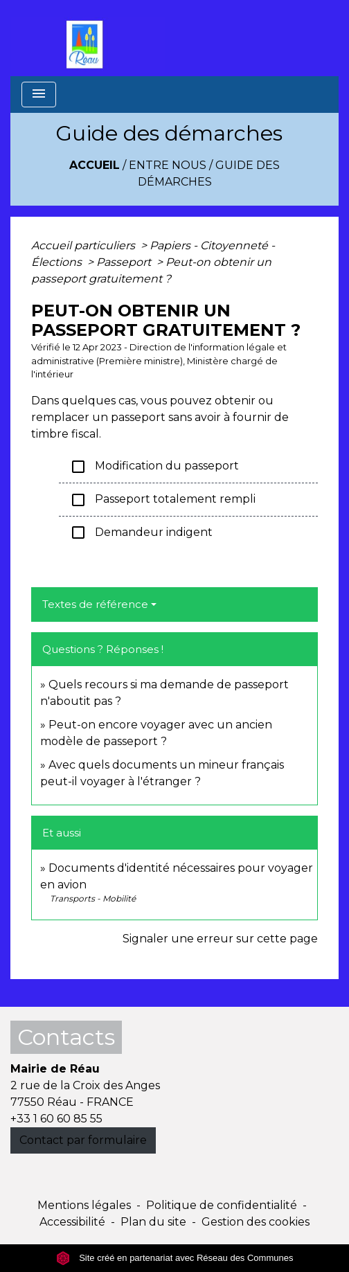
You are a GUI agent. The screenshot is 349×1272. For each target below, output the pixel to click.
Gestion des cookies (256, 1221)
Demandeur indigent (141, 532)
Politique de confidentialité (221, 1205)
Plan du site (153, 1221)
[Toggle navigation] (38, 94)
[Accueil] (88, 38)
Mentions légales (84, 1205)
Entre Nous (167, 165)
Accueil (94, 165)
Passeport (125, 262)
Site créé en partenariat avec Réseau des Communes (175, 1258)
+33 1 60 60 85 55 (56, 1118)
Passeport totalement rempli (163, 500)
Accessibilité (72, 1221)
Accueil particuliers (84, 245)
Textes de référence (95, 604)
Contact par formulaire (83, 1140)
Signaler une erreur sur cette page (220, 938)
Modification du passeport (154, 466)
